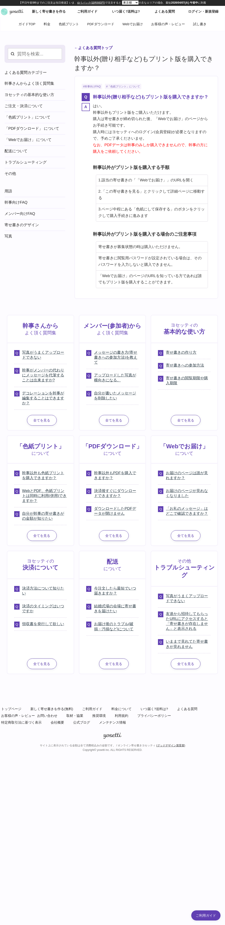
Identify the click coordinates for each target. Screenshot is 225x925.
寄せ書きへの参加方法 (185, 365)
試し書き (200, 24)
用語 (8, 191)
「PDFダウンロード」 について (31, 128)
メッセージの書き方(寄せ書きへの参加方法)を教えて (115, 357)
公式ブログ (81, 722)
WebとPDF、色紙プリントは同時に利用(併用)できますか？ (44, 496)
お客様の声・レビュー (168, 24)
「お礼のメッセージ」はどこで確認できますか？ (187, 511)
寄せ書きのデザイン (21, 225)
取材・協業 (74, 716)
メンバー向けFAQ (19, 214)
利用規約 (121, 716)
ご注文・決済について (23, 106)
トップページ (11, 709)
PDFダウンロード (100, 24)
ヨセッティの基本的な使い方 (29, 95)
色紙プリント (69, 24)
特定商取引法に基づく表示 (21, 722)
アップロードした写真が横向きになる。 (115, 377)
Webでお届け (132, 24)
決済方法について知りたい (43, 590)
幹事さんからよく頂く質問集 (29, 83)
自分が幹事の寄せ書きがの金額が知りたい (43, 516)
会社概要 (57, 722)
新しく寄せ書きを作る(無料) (51, 709)
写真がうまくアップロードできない (43, 355)
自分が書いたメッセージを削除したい (115, 395)
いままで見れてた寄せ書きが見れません (187, 644)
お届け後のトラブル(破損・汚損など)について (114, 626)
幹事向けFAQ (93, 86)
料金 (47, 24)
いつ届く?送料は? (154, 709)
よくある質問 (187, 709)
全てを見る (41, 420)
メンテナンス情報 (112, 722)
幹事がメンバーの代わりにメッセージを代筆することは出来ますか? (43, 375)
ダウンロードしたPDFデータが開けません (115, 511)
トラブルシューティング (25, 162)
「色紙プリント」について (124, 86)
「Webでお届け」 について (28, 140)
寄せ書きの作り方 (181, 352)
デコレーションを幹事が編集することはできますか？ (43, 398)
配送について (15, 151)
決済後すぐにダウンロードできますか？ (115, 493)
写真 (8, 236)
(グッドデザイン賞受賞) (170, 745)
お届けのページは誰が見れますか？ (187, 475)
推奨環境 (99, 716)
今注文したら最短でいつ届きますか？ (115, 590)
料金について (121, 709)
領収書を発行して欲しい (43, 624)
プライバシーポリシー (154, 716)
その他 (10, 173)
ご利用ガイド (92, 709)
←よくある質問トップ (93, 48)
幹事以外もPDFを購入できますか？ (115, 475)
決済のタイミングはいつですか (43, 608)
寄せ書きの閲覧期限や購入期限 (187, 380)
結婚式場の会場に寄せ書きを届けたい (115, 608)
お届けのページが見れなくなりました (187, 493)
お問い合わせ (47, 716)
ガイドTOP (27, 24)
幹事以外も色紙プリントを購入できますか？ (43, 475)
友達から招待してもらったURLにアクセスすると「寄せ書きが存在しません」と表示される (187, 621)
